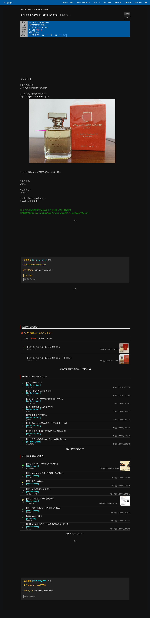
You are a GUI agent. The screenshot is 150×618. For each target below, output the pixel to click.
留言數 (49, 338)
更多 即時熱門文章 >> (75, 533)
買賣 (37, 260)
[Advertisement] (75, 53)
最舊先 (41, 338)
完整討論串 (29, 333)
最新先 (33, 338)
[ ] (33, 385)
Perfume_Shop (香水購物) (38, 10)
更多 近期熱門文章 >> (75, 449)
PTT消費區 (24, 10)
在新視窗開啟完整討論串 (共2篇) (75, 368)
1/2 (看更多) (34, 35)
